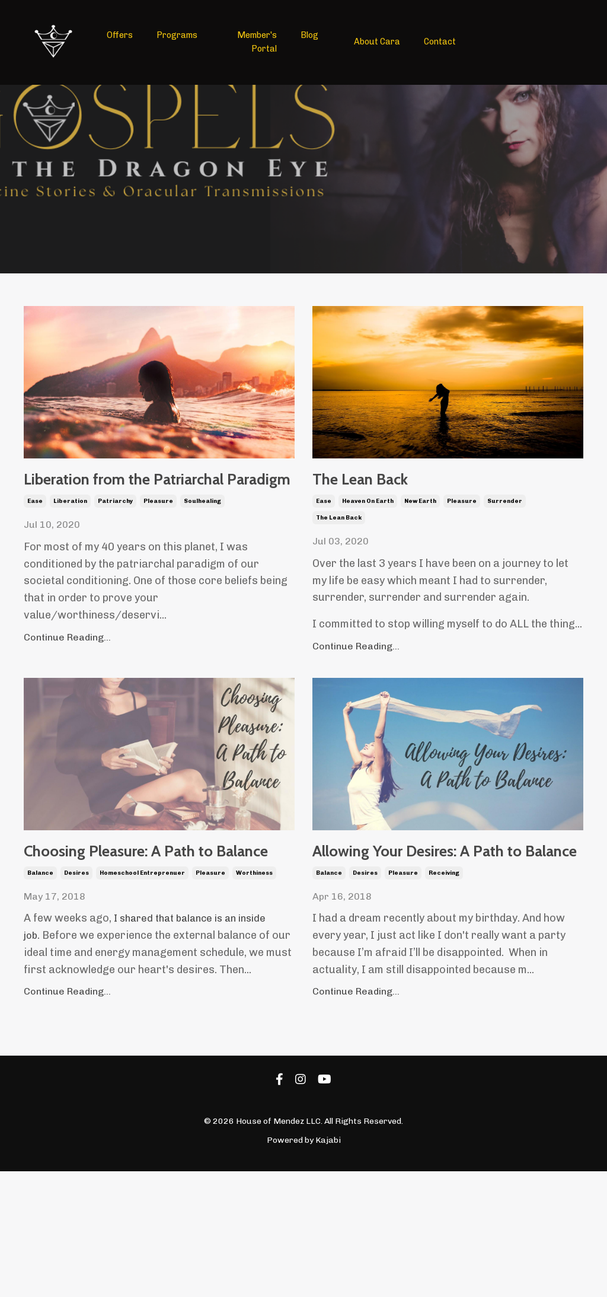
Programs (176, 35)
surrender (504, 517)
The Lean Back (401, 488)
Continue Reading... (67, 687)
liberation (70, 552)
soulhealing (202, 552)
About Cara (377, 42)
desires (76, 964)
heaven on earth (368, 517)
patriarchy (115, 552)
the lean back (339, 534)
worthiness (254, 964)
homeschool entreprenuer (142, 964)
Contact (439, 42)
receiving (444, 998)
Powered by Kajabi (304, 1266)
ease (35, 552)
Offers (120, 35)
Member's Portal (257, 41)
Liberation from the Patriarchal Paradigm (151, 505)
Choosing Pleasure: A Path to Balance (152, 918)
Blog (309, 35)
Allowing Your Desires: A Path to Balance (419, 935)
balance (40, 964)
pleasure (158, 552)
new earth (420, 517)
